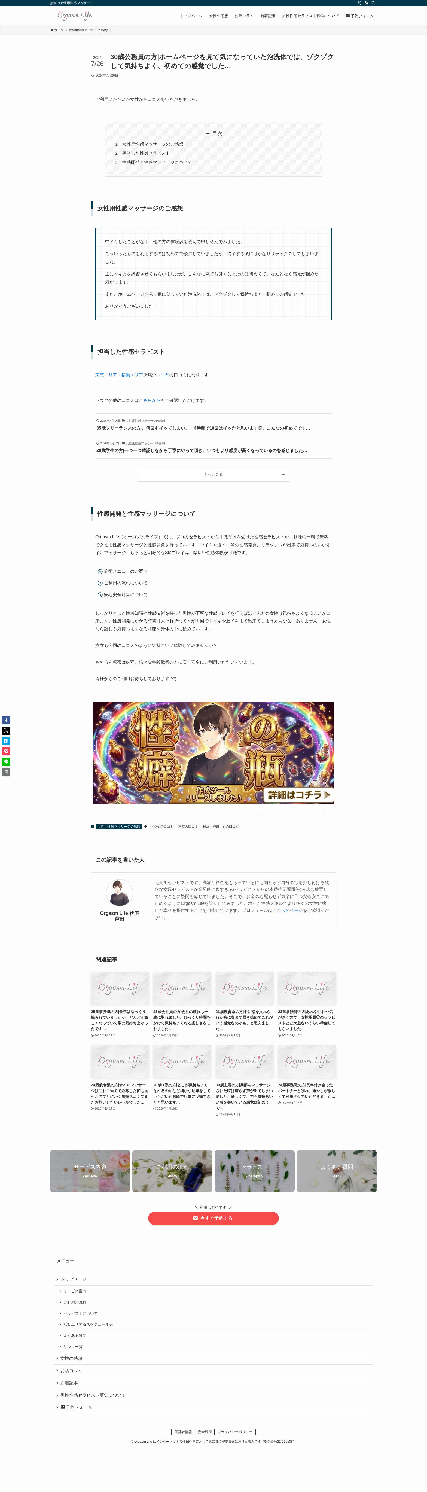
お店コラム (72, 1375)
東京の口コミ (188, 826)
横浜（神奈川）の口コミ (221, 826)
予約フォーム (77, 1414)
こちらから (150, 400)
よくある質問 (75, 1338)
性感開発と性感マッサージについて (157, 162)
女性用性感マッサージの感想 (119, 826)
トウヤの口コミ (162, 826)
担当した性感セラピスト (146, 153)
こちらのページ (287, 910)
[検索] (373, 3)
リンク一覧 (73, 1350)
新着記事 (69, 1388)
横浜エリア (132, 375)
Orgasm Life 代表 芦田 (119, 916)
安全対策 (205, 1439)
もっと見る (213, 474)
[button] (6, 720)
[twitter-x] (359, 3)
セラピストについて (81, 1315)
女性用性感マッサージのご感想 (152, 144)
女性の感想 (72, 1362)
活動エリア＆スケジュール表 (89, 1327)
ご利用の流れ (75, 1303)
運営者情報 (183, 1439)
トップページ (74, 1279)
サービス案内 (75, 1292)
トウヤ (162, 375)
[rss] (366, 3)
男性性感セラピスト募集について (93, 1401)
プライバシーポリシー (235, 1439)
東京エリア (106, 375)
